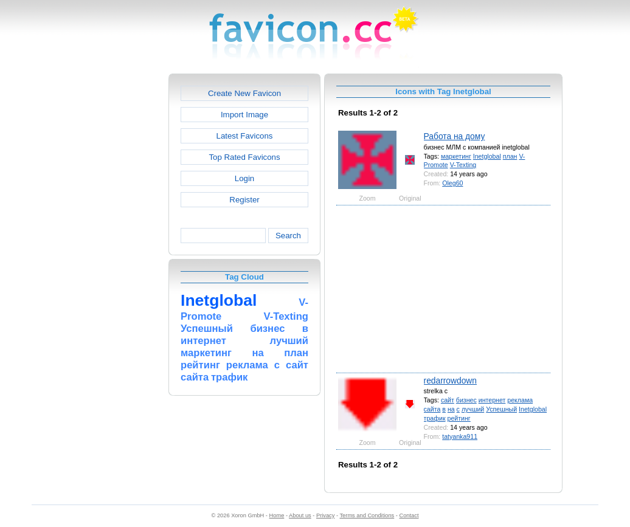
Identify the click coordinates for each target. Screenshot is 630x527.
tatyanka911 (459, 436)
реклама (520, 400)
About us (300, 515)
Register (244, 199)
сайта (432, 409)
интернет (492, 400)
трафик (435, 418)
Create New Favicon (244, 93)
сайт (447, 400)
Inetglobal (487, 156)
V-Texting (463, 164)
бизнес (466, 400)
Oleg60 (452, 183)
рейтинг (458, 418)
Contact (409, 515)
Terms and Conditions (366, 515)
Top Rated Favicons (244, 157)
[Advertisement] (116, 256)
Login (244, 178)
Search (288, 235)
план (510, 156)
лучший (473, 409)
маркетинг (456, 156)
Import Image (244, 114)
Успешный (501, 409)
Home (277, 515)
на (451, 409)
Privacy (325, 515)
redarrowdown (450, 380)
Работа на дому (454, 136)
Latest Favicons (244, 135)
